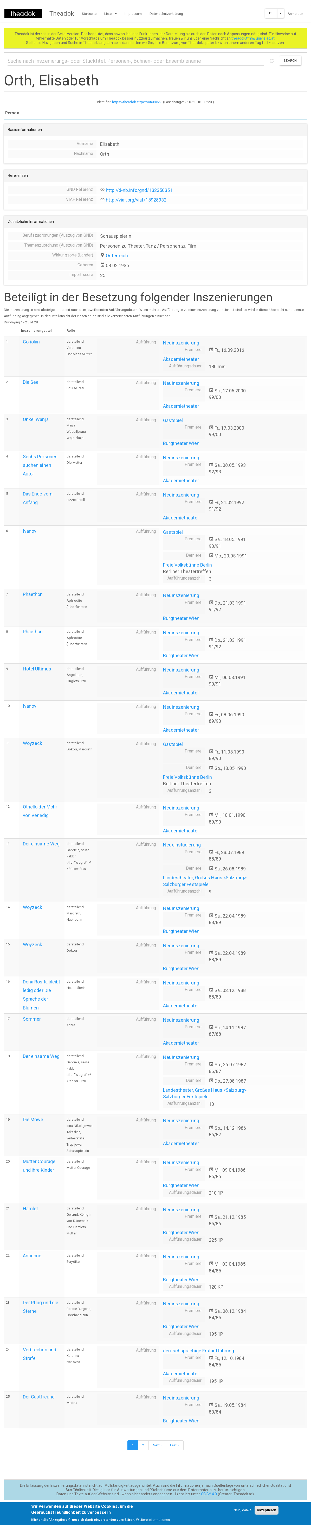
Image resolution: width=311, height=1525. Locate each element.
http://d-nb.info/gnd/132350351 (139, 190)
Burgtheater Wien (181, 443)
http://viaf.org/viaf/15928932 (136, 200)
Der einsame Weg (41, 843)
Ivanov (30, 531)
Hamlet (30, 1208)
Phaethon (33, 594)
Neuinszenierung (181, 343)
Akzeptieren (266, 1512)
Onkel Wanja (36, 419)
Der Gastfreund (39, 1397)
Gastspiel (173, 420)
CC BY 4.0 (209, 1494)
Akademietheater (181, 359)
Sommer (32, 1019)
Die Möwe (33, 1119)
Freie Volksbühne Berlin (187, 565)
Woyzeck (32, 743)
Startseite (89, 14)
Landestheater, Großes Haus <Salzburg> (205, 877)
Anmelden (295, 14)
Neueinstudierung (182, 845)
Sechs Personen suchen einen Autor (40, 465)
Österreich (117, 255)
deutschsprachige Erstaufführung (198, 1350)
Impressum (133, 14)
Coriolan (31, 341)
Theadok (61, 13)
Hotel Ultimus (37, 668)
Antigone (32, 1255)
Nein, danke (242, 1512)
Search (290, 60)
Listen (110, 14)
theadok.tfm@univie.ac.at (253, 38)
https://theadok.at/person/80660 (137, 102)
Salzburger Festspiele (186, 884)
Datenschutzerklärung (166, 14)
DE (271, 13)
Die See (31, 382)
